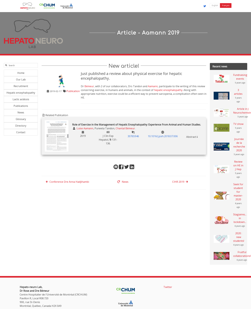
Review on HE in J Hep (238, 165)
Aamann (153, 86)
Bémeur (89, 86)
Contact (20, 132)
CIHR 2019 (180, 181)
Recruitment (21, 86)
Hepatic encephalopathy (20, 92)
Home (20, 73)
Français (225, 5)
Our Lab (21, 79)
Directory (20, 125)
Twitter (167, 287)
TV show (238, 124)
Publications (21, 106)
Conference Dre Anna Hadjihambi (67, 181)
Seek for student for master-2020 (238, 192)
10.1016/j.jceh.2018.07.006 (163, 136)
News (20, 112)
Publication (73, 91)
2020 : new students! (238, 237)
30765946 (133, 136)
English (215, 5)
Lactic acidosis (21, 99)
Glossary (21, 119)
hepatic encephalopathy (168, 90)
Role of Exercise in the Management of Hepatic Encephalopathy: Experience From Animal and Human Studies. (136, 124)
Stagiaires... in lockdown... (239, 218)
